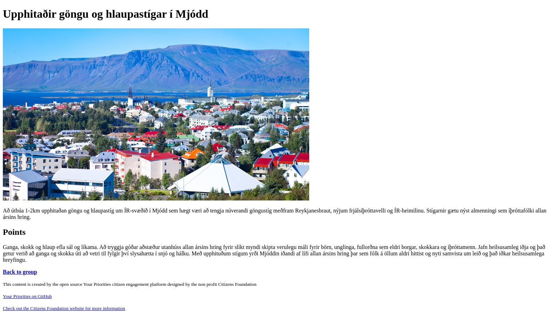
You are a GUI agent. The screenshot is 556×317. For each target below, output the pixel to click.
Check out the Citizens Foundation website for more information (64, 308)
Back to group (20, 272)
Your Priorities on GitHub (27, 296)
